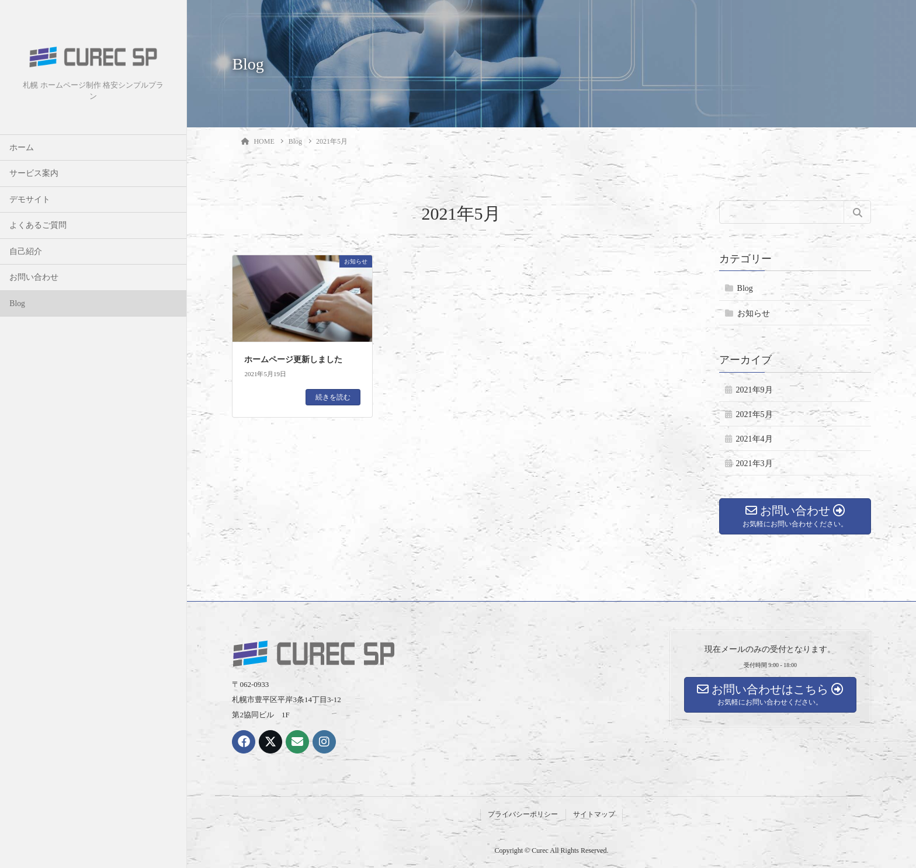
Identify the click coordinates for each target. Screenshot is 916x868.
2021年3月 (754, 463)
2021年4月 (754, 439)
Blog (17, 303)
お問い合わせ (33, 277)
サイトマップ (594, 814)
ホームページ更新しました (293, 359)
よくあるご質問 (38, 225)
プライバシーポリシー (523, 814)
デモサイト (29, 199)
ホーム (21, 147)
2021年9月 (754, 390)
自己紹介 (25, 251)
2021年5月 (754, 414)
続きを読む (333, 397)
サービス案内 (33, 173)
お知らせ (753, 313)
